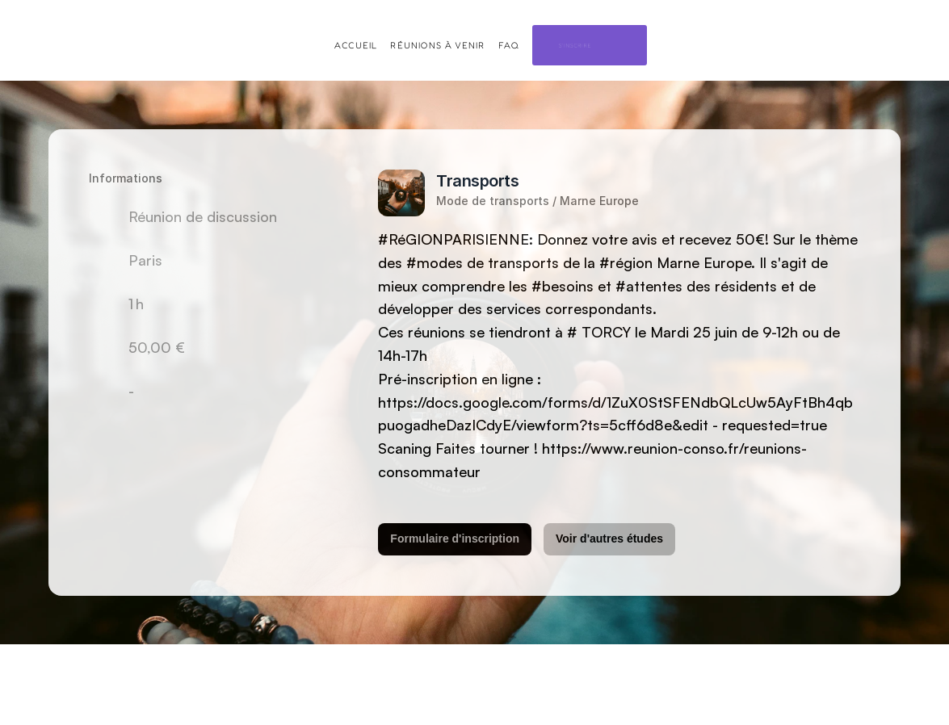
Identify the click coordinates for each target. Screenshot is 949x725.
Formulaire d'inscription (454, 538)
